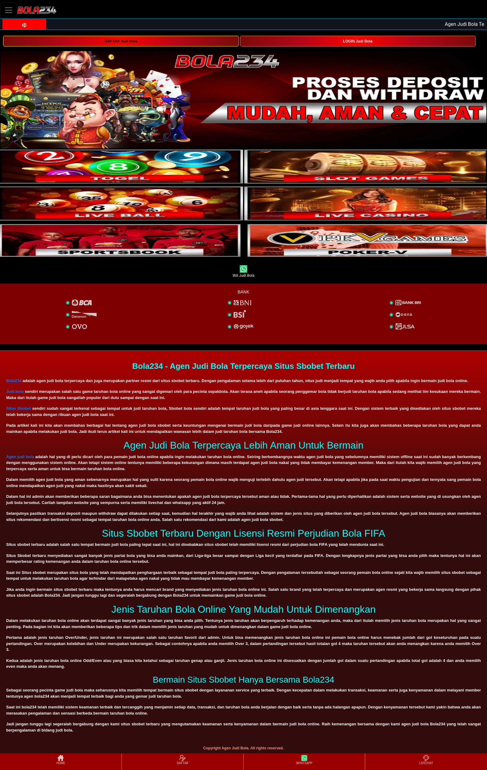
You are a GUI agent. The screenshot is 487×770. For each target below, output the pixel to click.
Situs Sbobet (18, 408)
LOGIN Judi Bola (357, 41)
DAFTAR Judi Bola (121, 41)
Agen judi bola (20, 456)
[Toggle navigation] (8, 10)
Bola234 (14, 380)
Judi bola (15, 391)
